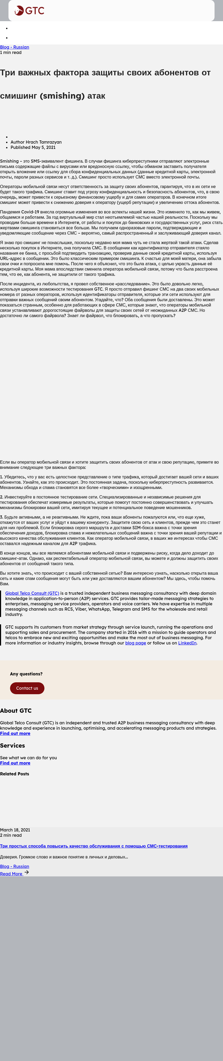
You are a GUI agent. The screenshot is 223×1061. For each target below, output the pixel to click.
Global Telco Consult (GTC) (32, 593)
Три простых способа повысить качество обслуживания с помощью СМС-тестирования (94, 846)
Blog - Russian (14, 47)
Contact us (27, 688)
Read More (15, 873)
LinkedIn (187, 643)
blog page (135, 643)
